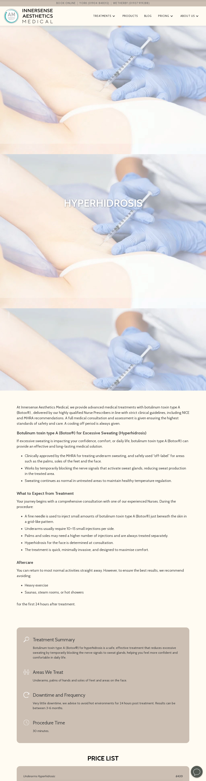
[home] (45, 16)
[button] (104, 16)
